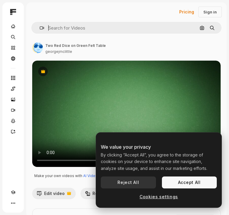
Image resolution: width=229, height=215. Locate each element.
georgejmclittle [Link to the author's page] (58, 51)
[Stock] (13, 48)
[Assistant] (13, 131)
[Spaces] (13, 88)
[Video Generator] (13, 110)
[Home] (13, 26)
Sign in (210, 12)
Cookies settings (159, 196)
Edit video (54, 195)
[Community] (13, 58)
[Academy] (13, 192)
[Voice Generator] (13, 121)
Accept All (189, 182)
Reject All (128, 182)
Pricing (186, 11)
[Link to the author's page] (37, 47)
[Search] (13, 37)
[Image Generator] (13, 99)
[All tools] (13, 78)
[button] (39, 28)
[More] (13, 203)
